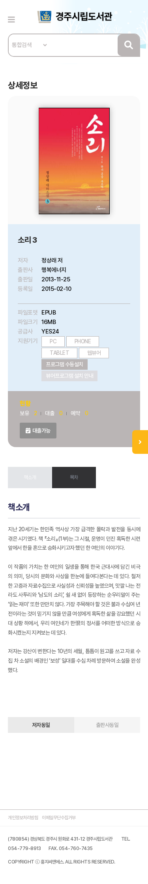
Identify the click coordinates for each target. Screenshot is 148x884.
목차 (74, 477)
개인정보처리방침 (23, 817)
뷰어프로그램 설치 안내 (69, 376)
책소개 (30, 477)
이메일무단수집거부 (59, 817)
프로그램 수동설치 (64, 364)
